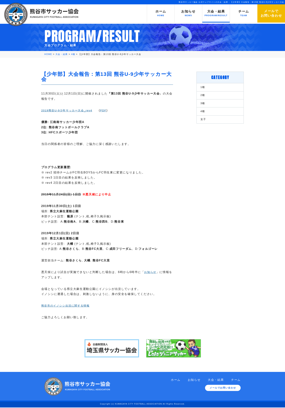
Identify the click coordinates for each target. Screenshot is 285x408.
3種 (200, 104)
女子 (200, 122)
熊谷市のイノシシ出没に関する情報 (70, 305)
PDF (109, 110)
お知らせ (153, 271)
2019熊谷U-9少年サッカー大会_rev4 (71, 110)
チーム (236, 383)
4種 (200, 113)
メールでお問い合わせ (223, 391)
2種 (200, 96)
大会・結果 (216, 383)
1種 (200, 87)
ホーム (175, 383)
